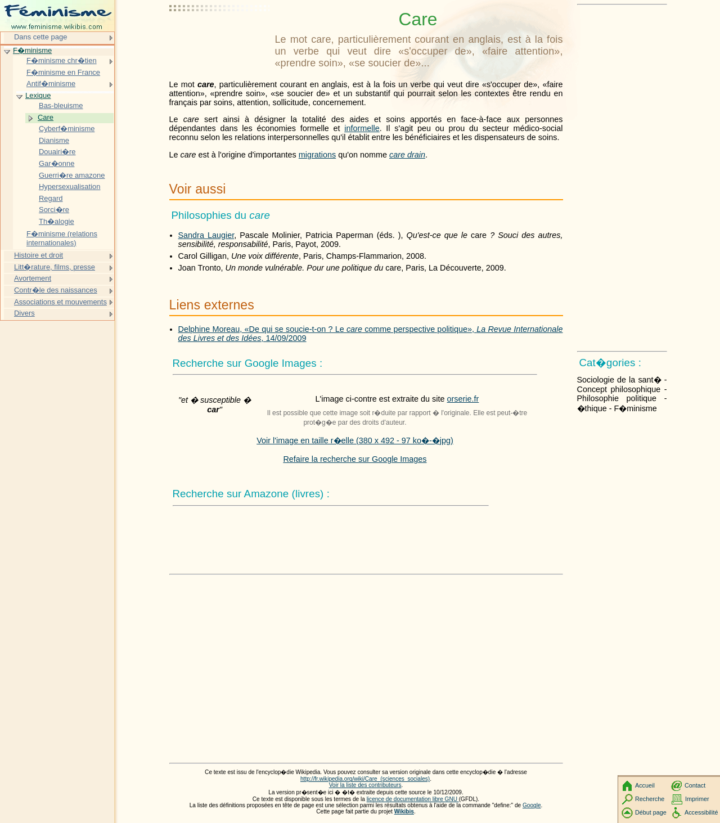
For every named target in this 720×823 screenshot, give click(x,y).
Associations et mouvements (60, 302)
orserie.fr (463, 398)
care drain (407, 154)
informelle (361, 128)
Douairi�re (57, 151)
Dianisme (54, 140)
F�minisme (32, 50)
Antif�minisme (50, 83)
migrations (317, 154)
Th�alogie (56, 221)
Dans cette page (40, 37)
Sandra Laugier (206, 235)
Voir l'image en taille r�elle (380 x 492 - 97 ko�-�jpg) (354, 440)
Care (45, 117)
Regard (50, 198)
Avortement (32, 278)
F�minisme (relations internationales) (61, 238)
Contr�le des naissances (55, 290)
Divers (24, 313)
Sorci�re (54, 209)
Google (532, 805)
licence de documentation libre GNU (413, 799)
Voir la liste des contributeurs (365, 785)
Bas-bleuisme (61, 105)
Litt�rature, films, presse (54, 267)
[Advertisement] (220, 36)
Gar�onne (56, 163)
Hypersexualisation (69, 186)
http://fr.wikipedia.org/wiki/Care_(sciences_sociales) (365, 779)
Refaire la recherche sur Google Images (354, 459)
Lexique (38, 95)
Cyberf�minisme (66, 128)
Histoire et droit (38, 255)
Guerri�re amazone (72, 175)
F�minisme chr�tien (61, 60)
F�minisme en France (63, 72)
